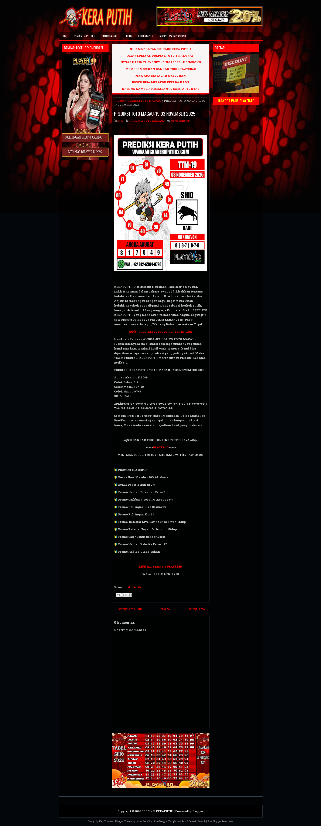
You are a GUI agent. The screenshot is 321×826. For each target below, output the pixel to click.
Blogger (197, 811)
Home (65, 36)
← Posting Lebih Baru (127, 609)
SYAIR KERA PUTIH (86, 35)
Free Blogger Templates (220, 821)
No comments (180, 121)
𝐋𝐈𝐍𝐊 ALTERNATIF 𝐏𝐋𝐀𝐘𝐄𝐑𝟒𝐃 (160, 566)
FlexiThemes (106, 821)
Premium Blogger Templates (164, 821)
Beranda (164, 609)
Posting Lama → (197, 609)
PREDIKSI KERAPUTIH (157, 811)
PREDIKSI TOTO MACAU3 (143, 101)
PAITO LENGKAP (112, 35)
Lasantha (141, 821)
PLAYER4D (161, 447)
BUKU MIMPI (147, 35)
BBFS (129, 36)
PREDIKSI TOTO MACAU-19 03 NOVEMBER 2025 (154, 113)
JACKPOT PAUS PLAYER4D (172, 36)
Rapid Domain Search (194, 821)
